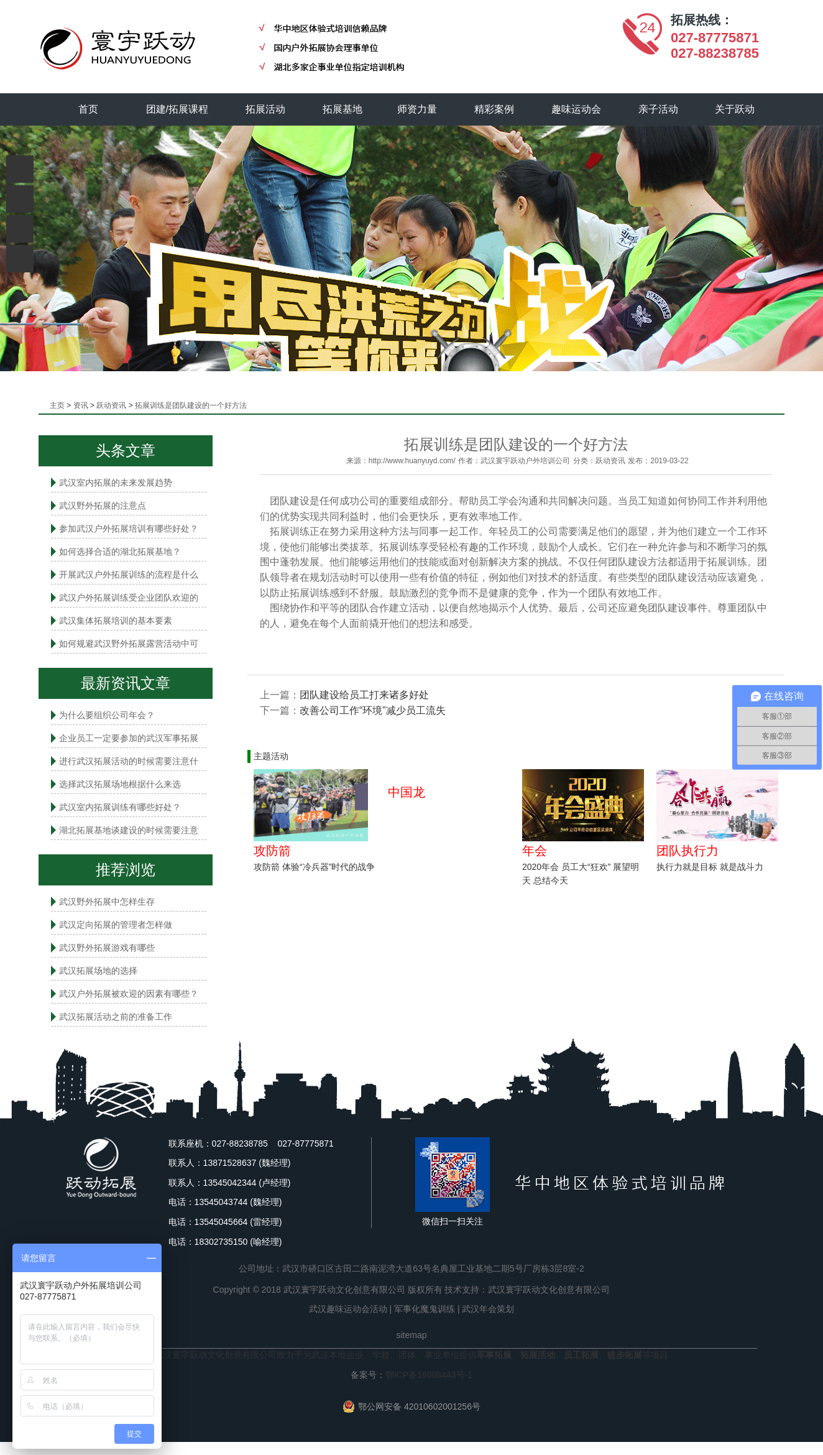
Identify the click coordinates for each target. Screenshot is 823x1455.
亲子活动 (658, 109)
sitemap (411, 1335)
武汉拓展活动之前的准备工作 (115, 1017)
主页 (57, 405)
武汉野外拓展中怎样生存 (107, 902)
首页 (88, 109)
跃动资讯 (111, 405)
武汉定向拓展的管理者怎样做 (115, 925)
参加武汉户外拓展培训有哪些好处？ (128, 529)
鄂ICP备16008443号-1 (428, 1375)
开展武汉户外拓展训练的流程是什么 (128, 575)
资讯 (80, 405)
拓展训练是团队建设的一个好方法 (191, 405)
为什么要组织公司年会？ (107, 715)
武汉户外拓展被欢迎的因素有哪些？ (128, 994)
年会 (534, 850)
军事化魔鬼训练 (424, 1309)
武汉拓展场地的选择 (98, 971)
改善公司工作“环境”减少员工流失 (373, 710)
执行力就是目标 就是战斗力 (709, 867)
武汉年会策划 (488, 1309)
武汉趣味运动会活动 (348, 1309)
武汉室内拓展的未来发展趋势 (115, 482)
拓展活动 (265, 109)
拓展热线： (702, 20)
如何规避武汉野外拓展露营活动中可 (128, 644)
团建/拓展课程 (177, 109)
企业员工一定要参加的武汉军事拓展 (128, 738)
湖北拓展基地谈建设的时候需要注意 (128, 830)
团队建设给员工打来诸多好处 (364, 695)
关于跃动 (735, 109)
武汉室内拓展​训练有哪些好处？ (120, 807)
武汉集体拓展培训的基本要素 (115, 621)
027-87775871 (715, 37)
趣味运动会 (576, 109)
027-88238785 (715, 53)
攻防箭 (272, 850)
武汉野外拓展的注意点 (102, 505)
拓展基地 (342, 109)
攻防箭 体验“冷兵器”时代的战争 (314, 867)
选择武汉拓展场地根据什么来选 (120, 784)
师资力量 (417, 109)
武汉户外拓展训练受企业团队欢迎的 (128, 598)
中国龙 (406, 792)
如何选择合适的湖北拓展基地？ (120, 552)
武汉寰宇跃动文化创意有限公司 (549, 1290)
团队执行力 (687, 850)
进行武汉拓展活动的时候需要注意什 (128, 761)
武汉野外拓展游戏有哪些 (107, 948)
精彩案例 (494, 109)
